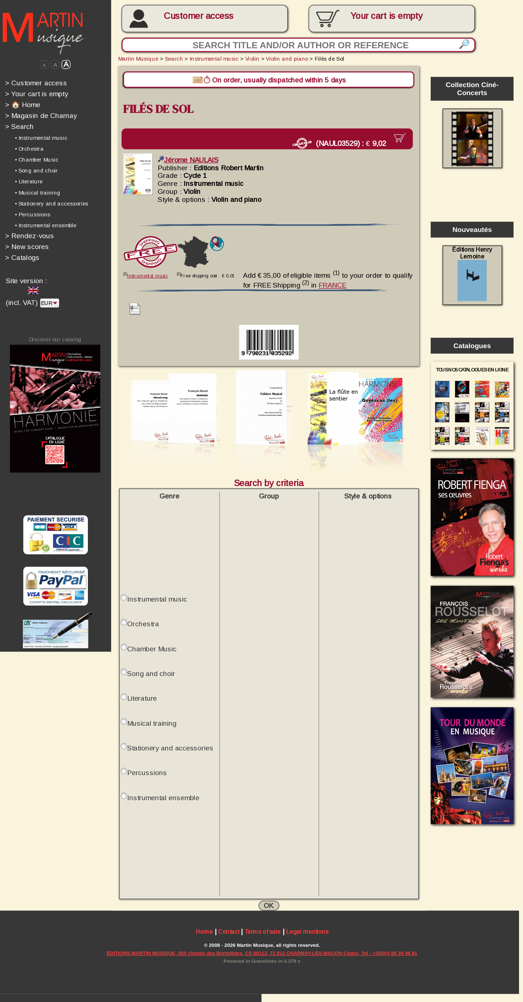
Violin (252, 58)
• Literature (29, 181)
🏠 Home (22, 105)
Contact (228, 931)
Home (204, 931)
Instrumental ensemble (163, 797)
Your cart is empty (36, 94)
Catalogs (22, 257)
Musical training (151, 722)
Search (19, 126)
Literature (142, 698)
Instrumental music (214, 58)
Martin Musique (138, 58)
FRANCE (332, 285)
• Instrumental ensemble (45, 225)
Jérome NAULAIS (188, 159)
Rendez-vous (29, 236)
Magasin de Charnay (41, 115)
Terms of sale (262, 931)
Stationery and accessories (170, 747)
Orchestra (143, 623)
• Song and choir (36, 171)
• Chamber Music (36, 160)
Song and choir (151, 673)
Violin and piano (287, 58)
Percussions (147, 772)
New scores (27, 246)
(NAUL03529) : (342, 143)
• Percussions (32, 214)
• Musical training (38, 192)
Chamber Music (151, 648)
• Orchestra (29, 149)
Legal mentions (307, 931)
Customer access (198, 16)
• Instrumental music (41, 138)
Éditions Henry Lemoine (472, 273)
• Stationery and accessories (51, 203)
